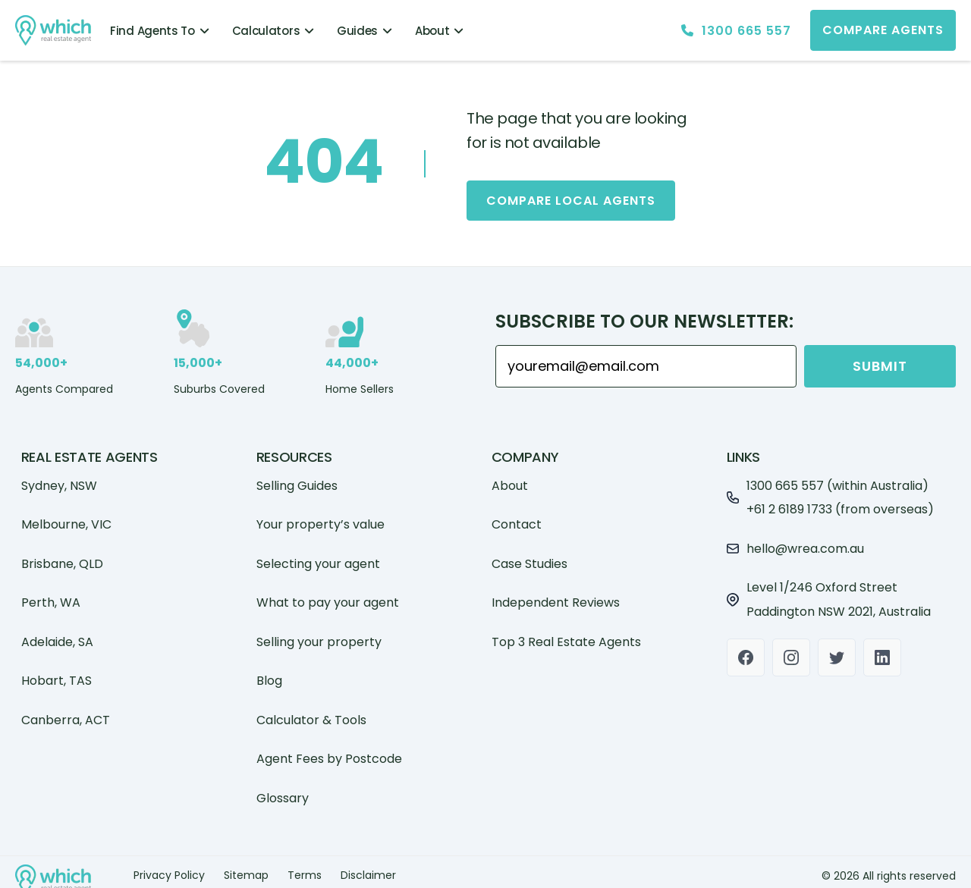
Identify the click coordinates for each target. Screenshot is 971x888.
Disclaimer (368, 868)
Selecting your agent (318, 556)
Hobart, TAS (56, 673)
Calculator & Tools (311, 712)
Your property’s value (320, 517)
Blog (269, 673)
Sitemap (246, 868)
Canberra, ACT (65, 712)
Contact (517, 517)
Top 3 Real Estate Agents (566, 634)
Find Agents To (159, 31)
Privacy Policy (169, 868)
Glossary (282, 790)
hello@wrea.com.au (805, 541)
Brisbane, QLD (62, 556)
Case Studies (529, 556)
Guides (364, 31)
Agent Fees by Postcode (329, 752)
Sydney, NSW (59, 478)
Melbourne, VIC (66, 517)
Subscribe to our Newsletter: (644, 315)
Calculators (273, 31)
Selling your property (319, 634)
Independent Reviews (556, 595)
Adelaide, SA (57, 634)
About (439, 31)
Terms (305, 868)
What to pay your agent (327, 595)
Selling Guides (297, 478)
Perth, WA (50, 595)
